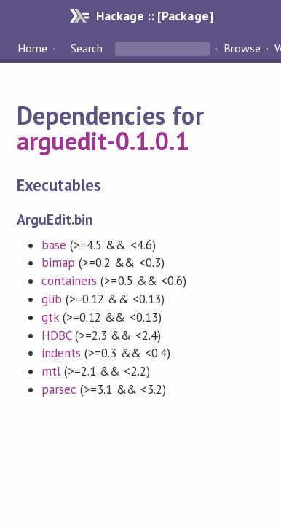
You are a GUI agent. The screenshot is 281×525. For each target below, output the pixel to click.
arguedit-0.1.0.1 (103, 141)
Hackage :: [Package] (154, 15)
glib (51, 299)
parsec (58, 389)
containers (69, 281)
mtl (50, 371)
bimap (58, 262)
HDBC (56, 335)
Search (87, 48)
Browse (242, 48)
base (53, 245)
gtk (50, 317)
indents (61, 353)
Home (32, 48)
